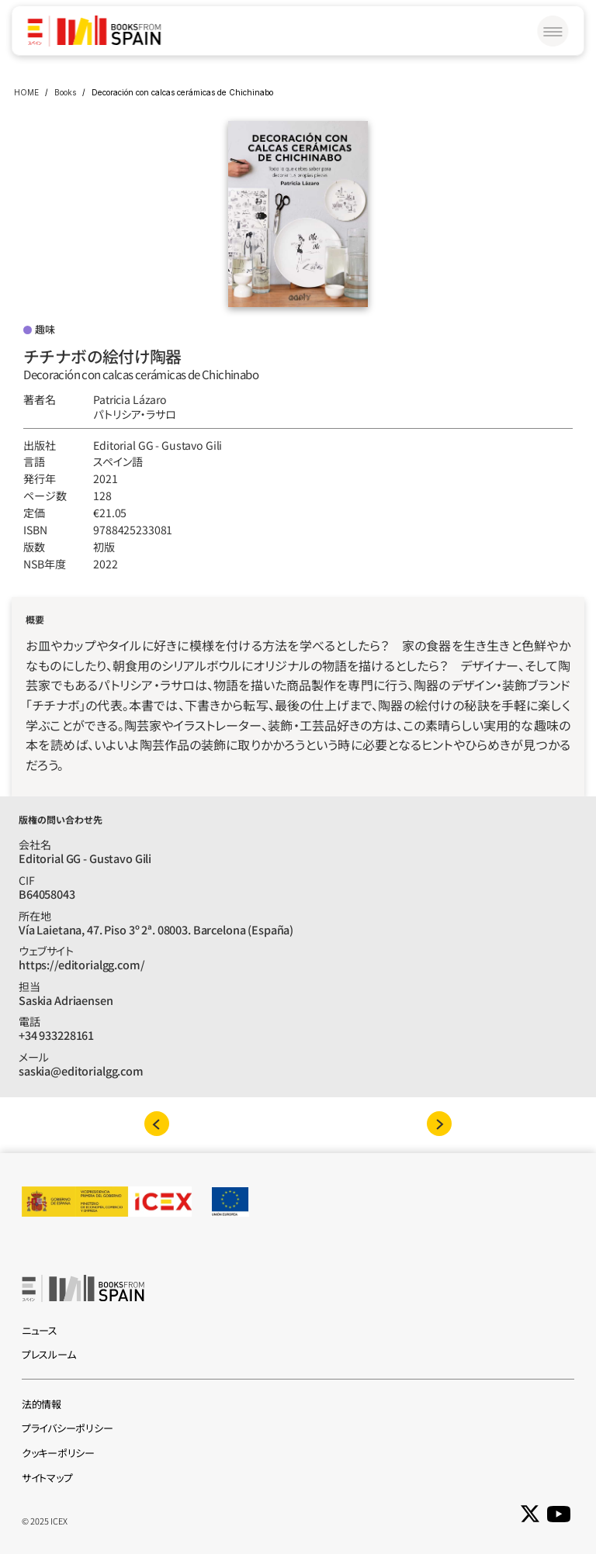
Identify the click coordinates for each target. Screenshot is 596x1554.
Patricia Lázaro (130, 399)
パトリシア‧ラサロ (134, 414)
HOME (26, 92)
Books (65, 92)
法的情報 (41, 1404)
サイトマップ (47, 1477)
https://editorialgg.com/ (82, 964)
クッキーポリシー (58, 1452)
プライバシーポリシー (67, 1428)
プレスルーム (48, 1354)
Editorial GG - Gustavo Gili (157, 445)
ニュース (39, 1330)
